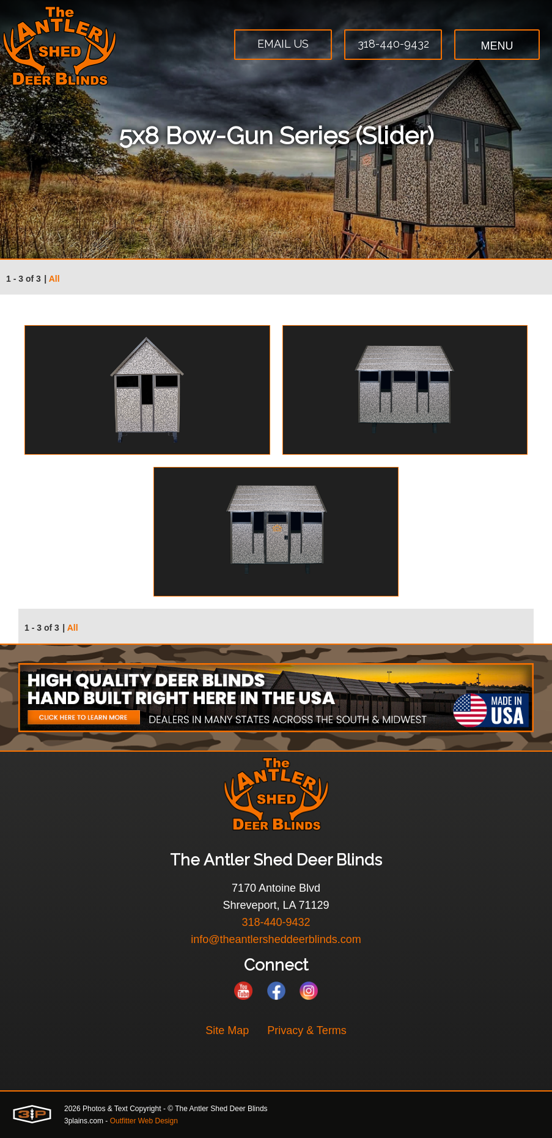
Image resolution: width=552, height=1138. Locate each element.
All (54, 279)
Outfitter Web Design (144, 1121)
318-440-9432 (393, 43)
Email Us (283, 43)
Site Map (227, 1030)
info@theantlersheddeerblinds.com (276, 939)
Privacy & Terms (307, 1030)
